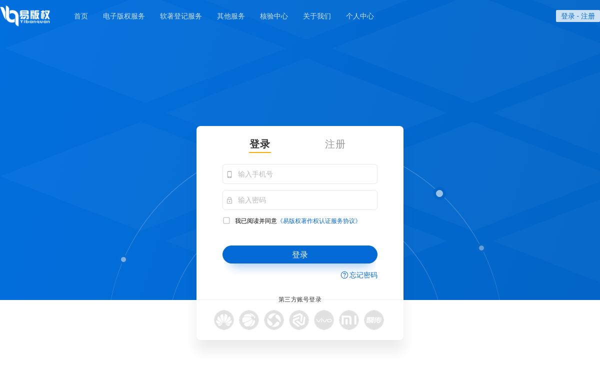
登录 (568, 16)
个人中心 (360, 16)
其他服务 (231, 16)
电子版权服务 (124, 16)
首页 (81, 16)
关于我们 (317, 16)
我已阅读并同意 (292, 220)
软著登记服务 (181, 16)
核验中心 (274, 16)
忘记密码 (364, 275)
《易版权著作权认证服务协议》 (319, 221)
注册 (588, 16)
